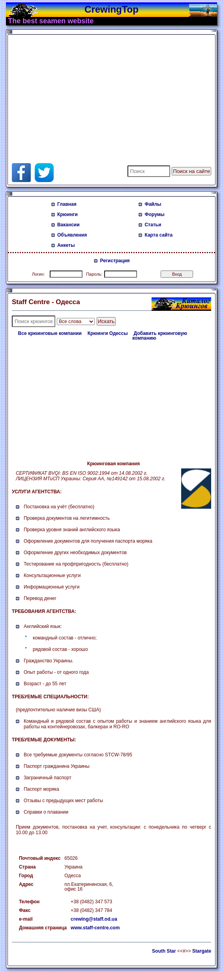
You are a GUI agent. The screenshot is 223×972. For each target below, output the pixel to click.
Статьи (152, 224)
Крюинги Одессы (108, 333)
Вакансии (68, 224)
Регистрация (114, 260)
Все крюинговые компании (50, 333)
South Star (164, 951)
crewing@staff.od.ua (94, 919)
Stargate (201, 951)
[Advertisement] (104, 92)
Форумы (154, 214)
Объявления (72, 235)
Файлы (152, 204)
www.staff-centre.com (95, 928)
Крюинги (67, 214)
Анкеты (66, 245)
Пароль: (94, 274)
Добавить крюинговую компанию (159, 336)
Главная (67, 204)
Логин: (38, 274)
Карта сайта (158, 235)
